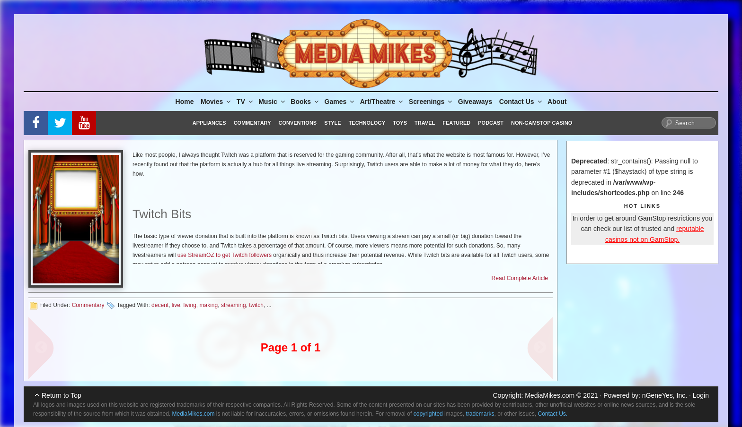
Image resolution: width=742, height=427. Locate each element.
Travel (425, 123)
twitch (256, 305)
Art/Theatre (382, 101)
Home (185, 101)
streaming (233, 305)
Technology (367, 123)
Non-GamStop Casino (541, 123)
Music (272, 101)
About (557, 101)
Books (305, 101)
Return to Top (61, 395)
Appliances (209, 123)
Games (340, 101)
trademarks (480, 413)
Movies (216, 101)
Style (332, 123)
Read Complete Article (520, 278)
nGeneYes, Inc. (664, 395)
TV (245, 101)
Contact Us (521, 101)
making (209, 305)
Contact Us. (553, 413)
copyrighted (428, 413)
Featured (456, 123)
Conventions (297, 123)
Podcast (491, 123)
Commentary (252, 123)
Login (701, 395)
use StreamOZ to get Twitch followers (224, 255)
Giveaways (475, 101)
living (190, 305)
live (176, 305)
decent (159, 305)
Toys (400, 123)
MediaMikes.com (549, 395)
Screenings (431, 101)
